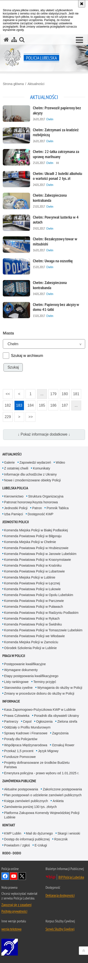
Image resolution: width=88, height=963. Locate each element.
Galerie (9, 462)
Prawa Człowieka (16, 716)
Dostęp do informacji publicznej (27, 839)
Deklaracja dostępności (60, 895)
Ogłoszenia (44, 721)
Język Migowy (48, 751)
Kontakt (8, 825)
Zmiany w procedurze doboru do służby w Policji (39, 693)
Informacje (11, 701)
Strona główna (13, 84)
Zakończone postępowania (62, 789)
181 (75, 392)
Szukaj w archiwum (27, 356)
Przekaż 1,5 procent (19, 751)
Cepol (27, 721)
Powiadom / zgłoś (17, 845)
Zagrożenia (60, 733)
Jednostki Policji (16, 508)
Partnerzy (11, 721)
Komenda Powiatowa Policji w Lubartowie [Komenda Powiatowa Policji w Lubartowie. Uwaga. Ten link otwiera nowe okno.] (34, 571)
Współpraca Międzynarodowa (25, 745)
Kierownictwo (13, 496)
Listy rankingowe (16, 682)
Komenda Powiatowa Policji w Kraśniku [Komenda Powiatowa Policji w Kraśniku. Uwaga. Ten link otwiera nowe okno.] (32, 565)
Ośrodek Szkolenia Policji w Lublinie (30, 648)
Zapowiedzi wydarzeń (35, 462)
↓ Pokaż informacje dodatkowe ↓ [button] (44, 434)
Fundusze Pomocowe (20, 757)
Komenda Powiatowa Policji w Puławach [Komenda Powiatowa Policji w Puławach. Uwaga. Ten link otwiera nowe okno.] (33, 606)
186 (52, 404)
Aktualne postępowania (21, 789)
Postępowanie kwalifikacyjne (25, 664)
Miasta (8, 333)
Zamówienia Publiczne (19, 780)
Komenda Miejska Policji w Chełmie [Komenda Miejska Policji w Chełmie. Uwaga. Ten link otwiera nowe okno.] (30, 542)
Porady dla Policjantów (21, 739)
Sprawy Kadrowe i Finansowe (25, 733)
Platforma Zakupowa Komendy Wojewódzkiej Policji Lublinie (42, 815)
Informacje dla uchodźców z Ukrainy (30, 474)
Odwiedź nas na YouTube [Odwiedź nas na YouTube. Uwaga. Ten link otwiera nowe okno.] (13, 876)
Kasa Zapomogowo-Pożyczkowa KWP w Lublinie (40, 709)
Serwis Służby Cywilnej (60, 929)
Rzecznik (61, 839)
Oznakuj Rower (63, 745)
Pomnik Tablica (57, 508)
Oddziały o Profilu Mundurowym (27, 727)
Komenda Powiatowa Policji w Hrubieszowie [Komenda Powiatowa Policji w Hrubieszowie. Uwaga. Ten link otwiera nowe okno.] (36, 548)
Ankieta (58, 801)
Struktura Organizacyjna (45, 496)
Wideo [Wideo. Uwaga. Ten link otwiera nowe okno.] (60, 462)
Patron (37, 508)
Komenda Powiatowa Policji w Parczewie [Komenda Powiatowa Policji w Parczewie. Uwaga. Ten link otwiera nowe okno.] (34, 601)
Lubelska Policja (15, 488)
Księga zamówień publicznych (26, 801)
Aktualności (35, 84)
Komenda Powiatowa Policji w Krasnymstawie (37, 559)
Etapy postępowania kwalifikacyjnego (31, 676)
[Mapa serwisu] (14, 40)
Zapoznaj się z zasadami (16, 904)
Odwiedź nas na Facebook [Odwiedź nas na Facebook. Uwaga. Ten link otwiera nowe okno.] (5, 876)
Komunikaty (41, 468)
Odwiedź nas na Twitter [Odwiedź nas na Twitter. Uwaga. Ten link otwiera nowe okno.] (22, 876)
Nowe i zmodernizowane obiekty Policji (32, 480)
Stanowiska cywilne (18, 687)
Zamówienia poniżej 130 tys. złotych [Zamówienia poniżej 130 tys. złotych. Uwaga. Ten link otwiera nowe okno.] (30, 807)
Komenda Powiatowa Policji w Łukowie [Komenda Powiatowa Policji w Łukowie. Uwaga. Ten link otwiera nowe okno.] (32, 589)
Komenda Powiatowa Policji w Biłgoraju (32, 536)
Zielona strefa (67, 721)
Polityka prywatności (14, 911)
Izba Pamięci (13, 514)
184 (30, 404)
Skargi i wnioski (68, 833)
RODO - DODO (11, 853)
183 (18, 404)
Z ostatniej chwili (16, 468)
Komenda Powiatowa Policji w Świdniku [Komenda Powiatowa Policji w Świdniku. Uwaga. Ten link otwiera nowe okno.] (33, 624)
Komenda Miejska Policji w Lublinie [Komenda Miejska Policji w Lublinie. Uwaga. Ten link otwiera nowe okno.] (29, 577)
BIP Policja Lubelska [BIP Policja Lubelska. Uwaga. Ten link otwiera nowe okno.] (71, 877)
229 (7, 415)
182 (7, 404)
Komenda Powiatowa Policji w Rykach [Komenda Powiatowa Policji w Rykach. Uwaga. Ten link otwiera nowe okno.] (32, 618)
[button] (79, 40)
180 (64, 392)
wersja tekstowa (11, 929)
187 (64, 404)
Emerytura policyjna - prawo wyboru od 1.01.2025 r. (41, 773)
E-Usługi (40, 845)
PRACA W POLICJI (13, 655)
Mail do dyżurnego (39, 833)
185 (41, 404)
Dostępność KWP (41, 514)
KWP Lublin (12, 833)
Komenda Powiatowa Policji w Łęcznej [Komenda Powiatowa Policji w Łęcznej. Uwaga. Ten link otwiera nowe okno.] (32, 583)
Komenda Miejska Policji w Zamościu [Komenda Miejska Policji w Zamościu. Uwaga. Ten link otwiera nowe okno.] (31, 642)
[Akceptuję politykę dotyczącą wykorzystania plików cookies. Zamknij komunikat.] (81, 3)
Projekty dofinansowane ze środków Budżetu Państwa (37, 765)
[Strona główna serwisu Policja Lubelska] (6, 40)
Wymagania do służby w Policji (59, 687)
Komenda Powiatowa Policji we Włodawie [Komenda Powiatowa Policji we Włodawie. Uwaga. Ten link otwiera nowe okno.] (34, 636)
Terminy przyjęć (44, 682)
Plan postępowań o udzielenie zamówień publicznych (43, 795)
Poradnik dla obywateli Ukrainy (56, 716)
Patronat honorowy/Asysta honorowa (31, 502)
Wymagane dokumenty (21, 670)
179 (52, 392)
